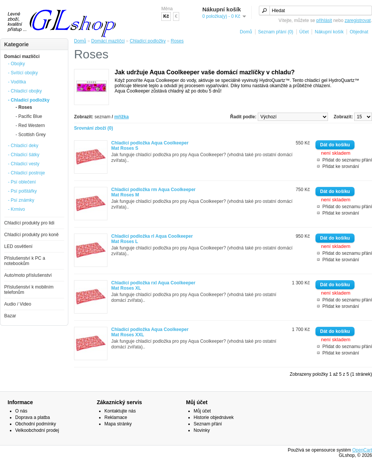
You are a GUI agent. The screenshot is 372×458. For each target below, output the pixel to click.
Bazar (10, 315)
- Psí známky (21, 200)
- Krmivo (16, 209)
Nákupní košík (329, 32)
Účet (304, 32)
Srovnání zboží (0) (93, 128)
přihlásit (324, 20)
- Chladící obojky (25, 91)
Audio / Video (17, 304)
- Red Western (30, 125)
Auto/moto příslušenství (28, 275)
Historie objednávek (213, 417)
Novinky (202, 430)
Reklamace (115, 417)
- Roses (24, 107)
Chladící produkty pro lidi (29, 223)
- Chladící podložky (28, 100)
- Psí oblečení (22, 182)
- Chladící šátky (23, 154)
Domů (246, 32)
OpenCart (362, 450)
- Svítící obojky (23, 72)
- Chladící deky (23, 145)
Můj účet (202, 411)
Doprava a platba (32, 417)
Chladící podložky (148, 41)
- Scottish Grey (31, 134)
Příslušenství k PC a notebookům (24, 261)
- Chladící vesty (23, 163)
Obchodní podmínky (35, 424)
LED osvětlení (18, 246)
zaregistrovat (358, 20)
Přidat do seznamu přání (347, 160)
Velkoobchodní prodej (37, 430)
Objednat (359, 32)
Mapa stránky (118, 424)
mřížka (121, 116)
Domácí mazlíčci (21, 56)
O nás (21, 411)
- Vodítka (17, 82)
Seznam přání (208, 424)
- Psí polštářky (22, 191)
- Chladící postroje (26, 173)
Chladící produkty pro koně (31, 234)
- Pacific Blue (29, 116)
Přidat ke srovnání (340, 166)
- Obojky (16, 63)
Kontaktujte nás (120, 411)
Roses (177, 41)
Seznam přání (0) (275, 32)
